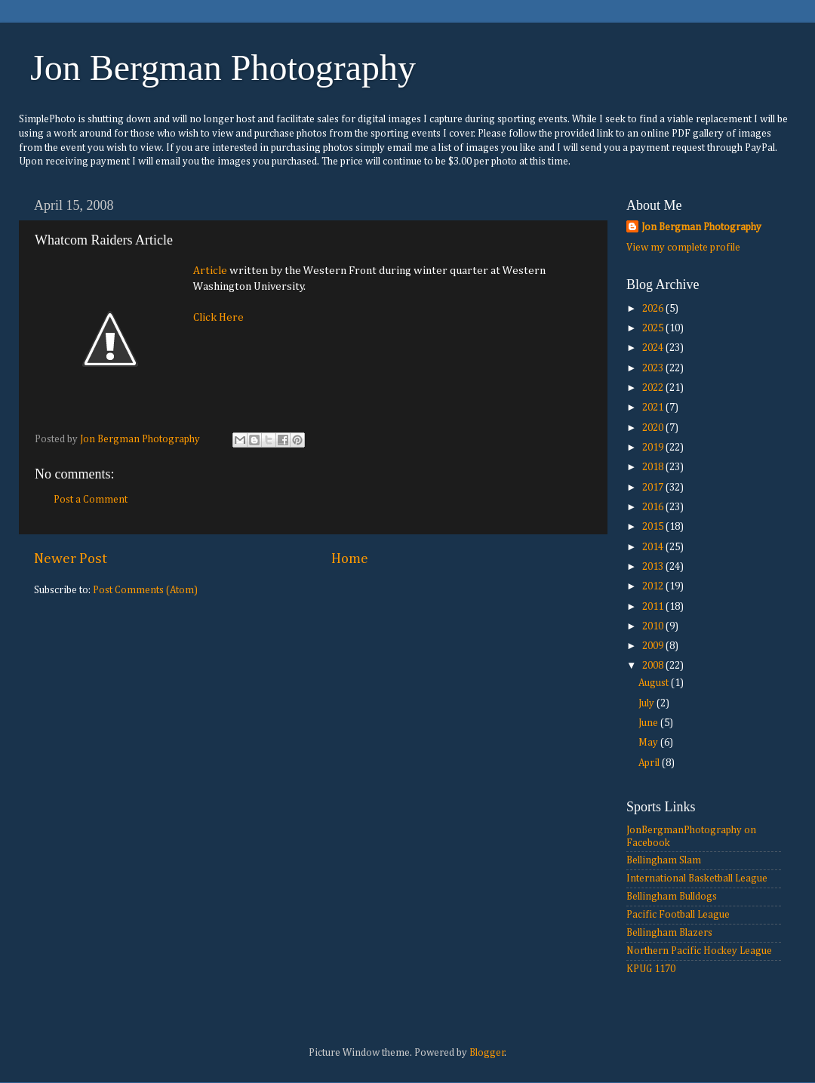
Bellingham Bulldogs (671, 896)
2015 (654, 527)
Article (210, 270)
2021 (654, 407)
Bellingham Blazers (669, 933)
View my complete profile (683, 247)
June (649, 723)
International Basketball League (696, 878)
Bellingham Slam (663, 860)
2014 (654, 547)
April (650, 763)
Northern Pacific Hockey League (699, 951)
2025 (654, 328)
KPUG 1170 (650, 969)
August (654, 683)
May (649, 742)
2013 (654, 566)
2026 (654, 308)
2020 (654, 428)
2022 (654, 388)
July (647, 703)
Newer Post (70, 559)
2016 (654, 507)
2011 (654, 606)
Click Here (218, 317)
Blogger (487, 1053)
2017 (654, 487)
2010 (654, 626)
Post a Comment (91, 499)
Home (349, 559)
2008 (654, 665)
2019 (654, 447)
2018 (654, 467)
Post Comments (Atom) (145, 590)
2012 (654, 586)
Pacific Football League (678, 914)
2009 (654, 646)
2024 (654, 348)
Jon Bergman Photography (223, 68)
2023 (654, 368)
